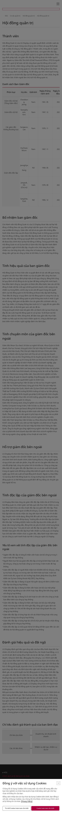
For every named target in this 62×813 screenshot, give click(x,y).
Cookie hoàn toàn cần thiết (45, 808)
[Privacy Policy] (26, 801)
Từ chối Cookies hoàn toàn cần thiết (16, 808)
